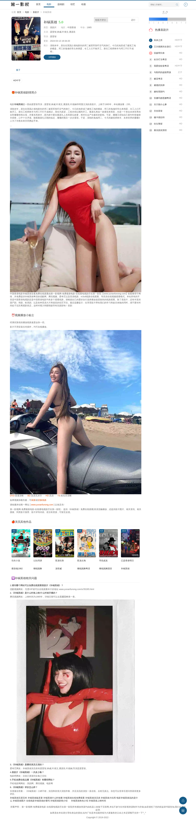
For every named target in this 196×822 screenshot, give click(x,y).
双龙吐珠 (59, 560)
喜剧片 (36, 12)
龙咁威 (58, 568)
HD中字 (17, 80)
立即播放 (52, 57)
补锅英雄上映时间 (97, 800)
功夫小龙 (15, 560)
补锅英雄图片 (19, 800)
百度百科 (64, 596)
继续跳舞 (37, 568)
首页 (38, 4)
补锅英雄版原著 (35, 798)
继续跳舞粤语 (83, 568)
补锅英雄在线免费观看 (74, 798)
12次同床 (37, 560)
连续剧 (60, 4)
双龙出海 (81, 560)
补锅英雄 (125, 568)
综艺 (72, 4)
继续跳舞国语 (105, 568)
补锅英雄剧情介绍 (59, 800)
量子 (18, 70)
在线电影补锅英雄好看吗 (38, 800)
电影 (49, 4)
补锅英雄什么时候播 (53, 798)
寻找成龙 (103, 560)
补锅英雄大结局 (108, 798)
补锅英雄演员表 (92, 798)
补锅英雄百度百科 (18, 798)
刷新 (33, 500)
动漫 (83, 4)
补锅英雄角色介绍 (79, 800)
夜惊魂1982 (17, 568)
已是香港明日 (127, 560)
